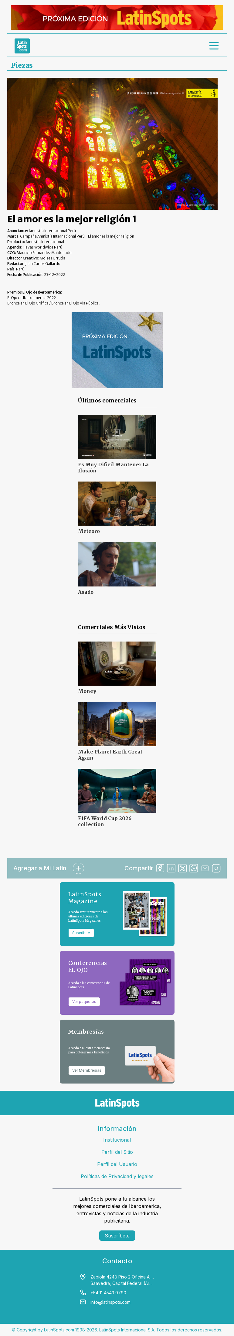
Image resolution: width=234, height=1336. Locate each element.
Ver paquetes (84, 1001)
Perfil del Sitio (117, 1152)
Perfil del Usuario (117, 1164)
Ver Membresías (86, 1070)
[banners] (117, 17)
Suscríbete (117, 1236)
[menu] (214, 46)
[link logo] (22, 46)
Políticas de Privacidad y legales (117, 1176)
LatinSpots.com (59, 1329)
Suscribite (81, 933)
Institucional (117, 1140)
